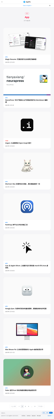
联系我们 (24, 415)
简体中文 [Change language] (50, 415)
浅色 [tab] (44, 412)
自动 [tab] (51, 412)
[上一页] (13, 406)
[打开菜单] (2, 2)
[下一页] (41, 406)
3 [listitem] (25, 406)
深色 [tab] (47, 412)
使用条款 (29, 415)
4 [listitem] (28, 406)
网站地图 (39, 415)
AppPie (27, 2)
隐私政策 (34, 415)
